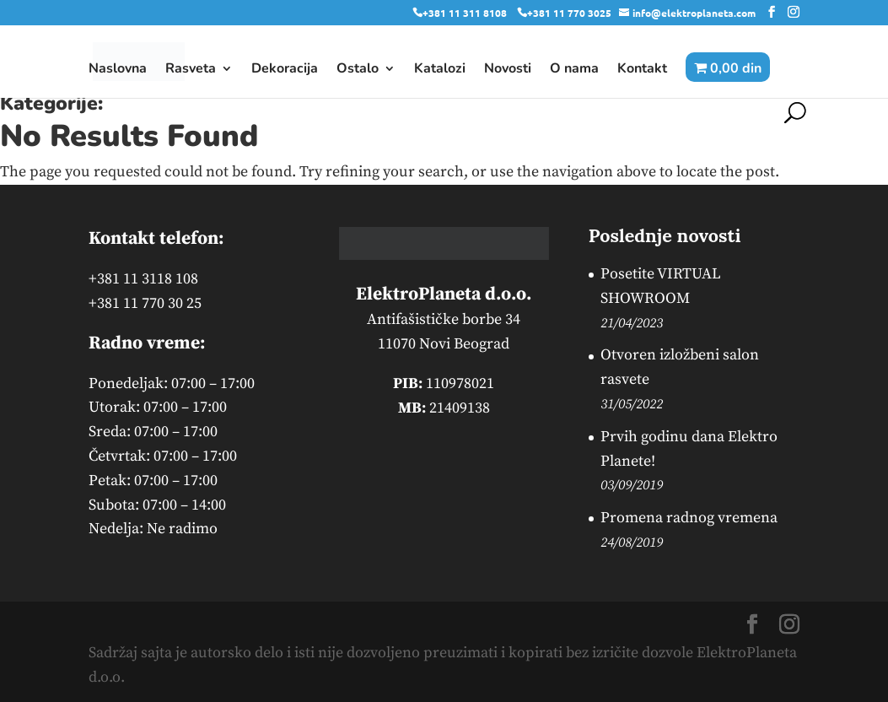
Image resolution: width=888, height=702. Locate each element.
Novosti (507, 70)
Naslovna (118, 70)
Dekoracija (284, 70)
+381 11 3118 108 (143, 279)
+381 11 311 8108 (464, 12)
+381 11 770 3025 (569, 12)
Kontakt (642, 70)
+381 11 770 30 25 (145, 303)
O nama (574, 70)
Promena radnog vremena (689, 517)
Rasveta (190, 70)
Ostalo (357, 70)
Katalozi (440, 70)
